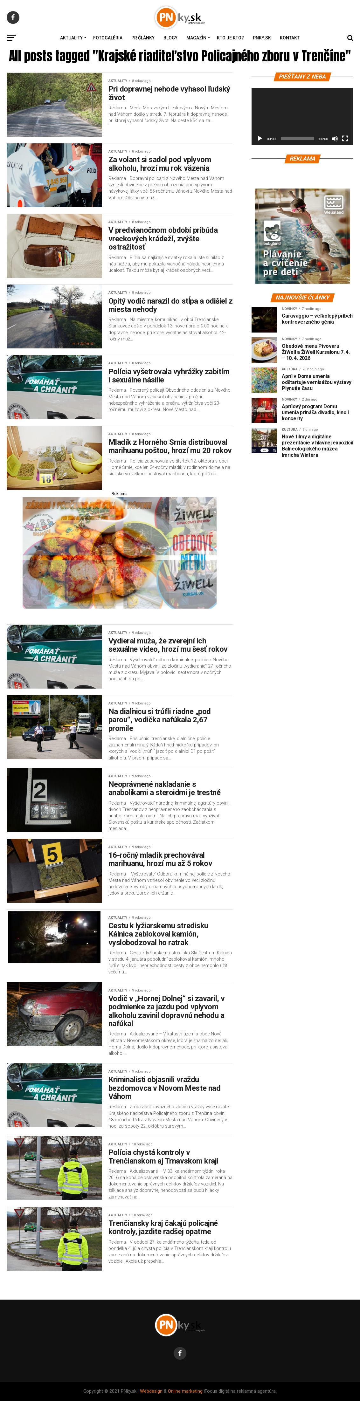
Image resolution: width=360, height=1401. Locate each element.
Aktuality (71, 37)
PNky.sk (262, 37)
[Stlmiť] (335, 138)
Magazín (196, 37)
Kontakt (290, 37)
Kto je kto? (230, 37)
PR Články (143, 37)
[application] (302, 116)
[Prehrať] (260, 138)
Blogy (170, 37)
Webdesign (151, 1391)
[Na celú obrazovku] (345, 138)
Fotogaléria (107, 37)
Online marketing (185, 1391)
